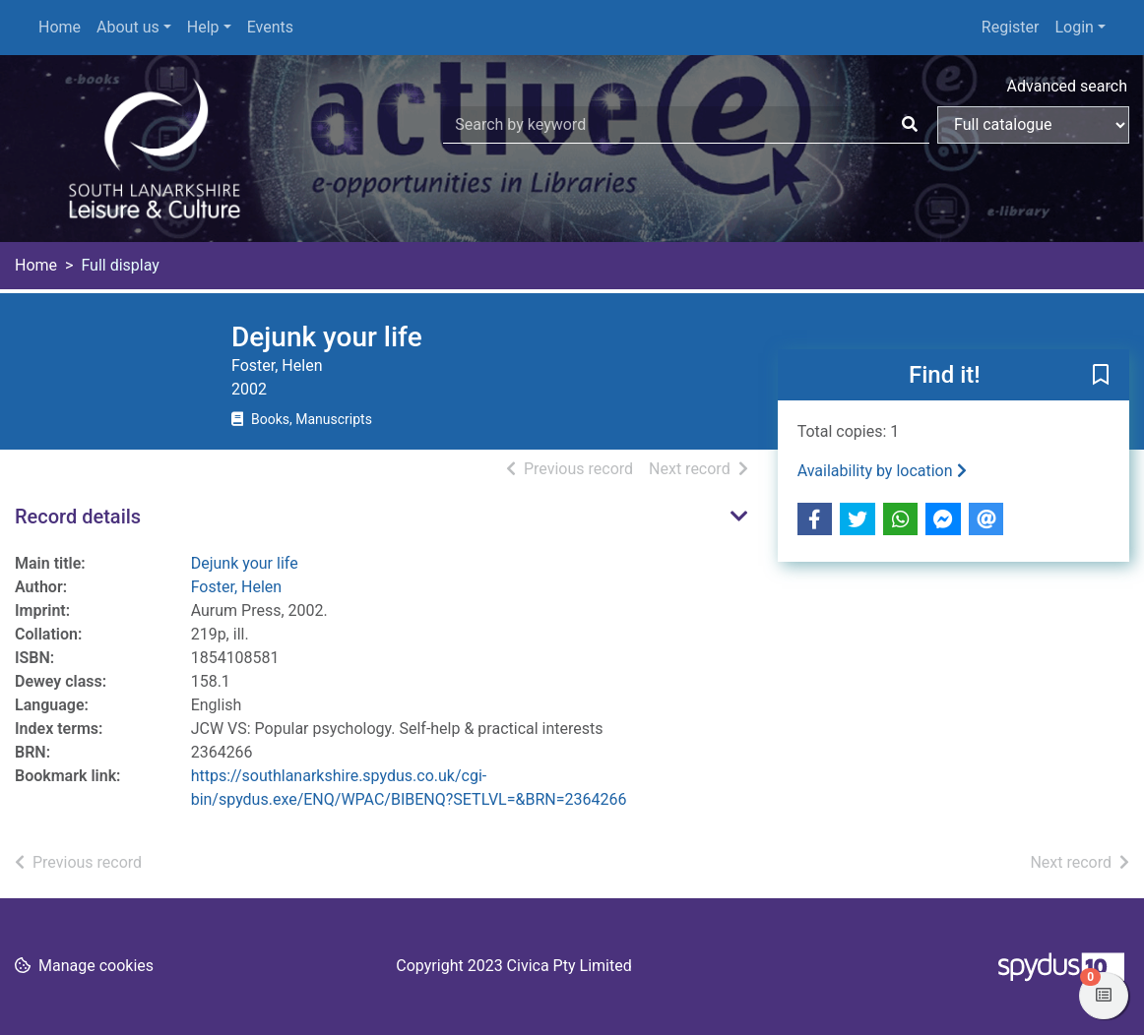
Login (1073, 27)
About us (127, 27)
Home (59, 27)
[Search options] (1033, 125)
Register (1011, 27)
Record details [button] (78, 516)
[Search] (909, 125)
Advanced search (1067, 86)
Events (270, 27)
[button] (1101, 376)
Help (203, 27)
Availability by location (882, 470)
